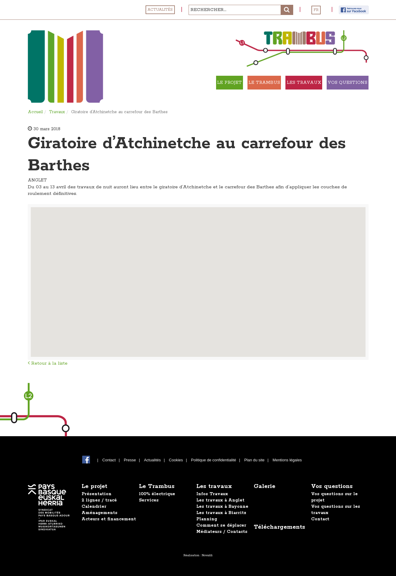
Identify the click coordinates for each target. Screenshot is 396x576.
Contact (109, 460)
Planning (206, 519)
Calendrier (94, 506)
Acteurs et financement (109, 519)
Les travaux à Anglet (220, 500)
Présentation (96, 494)
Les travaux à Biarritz (221, 513)
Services (149, 500)
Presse (130, 460)
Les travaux (276, 82)
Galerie (264, 486)
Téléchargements (279, 527)
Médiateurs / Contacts (221, 531)
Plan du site (254, 460)
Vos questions (332, 486)
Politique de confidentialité (213, 460)
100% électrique (157, 494)
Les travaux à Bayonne (222, 506)
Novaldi (207, 555)
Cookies (176, 460)
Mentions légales (287, 460)
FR (316, 10)
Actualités (160, 9)
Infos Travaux (212, 494)
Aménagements (99, 513)
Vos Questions (338, 82)
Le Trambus (219, 82)
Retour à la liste (48, 363)
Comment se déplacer (221, 525)
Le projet (168, 82)
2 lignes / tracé (99, 500)
